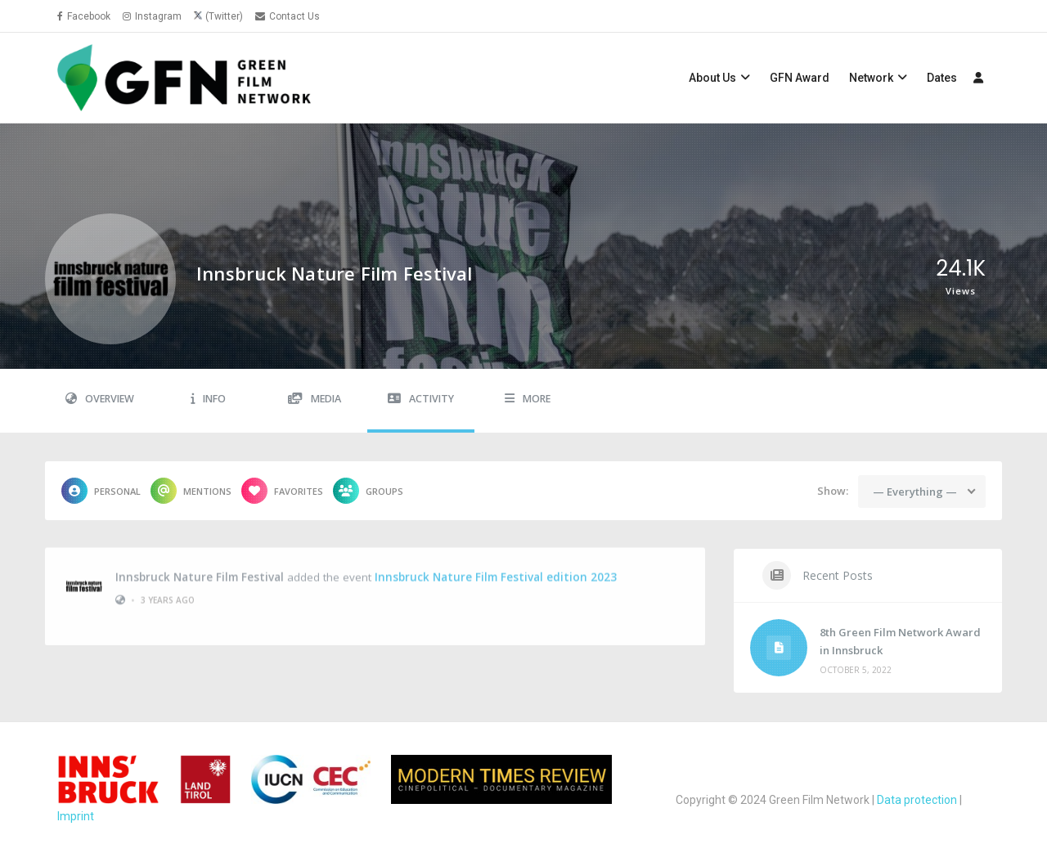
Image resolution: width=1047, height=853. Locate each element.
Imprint (75, 816)
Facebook (83, 16)
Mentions (191, 491)
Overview (99, 399)
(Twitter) (224, 16)
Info (208, 399)
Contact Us (287, 16)
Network (871, 77)
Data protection (917, 799)
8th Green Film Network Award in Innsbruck (900, 641)
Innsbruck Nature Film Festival (199, 570)
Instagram (152, 16)
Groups (368, 491)
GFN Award (799, 77)
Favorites (282, 491)
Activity (421, 399)
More (527, 399)
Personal (101, 491)
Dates (942, 77)
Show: (832, 490)
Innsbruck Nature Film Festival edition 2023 (496, 570)
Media (314, 399)
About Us (712, 77)
